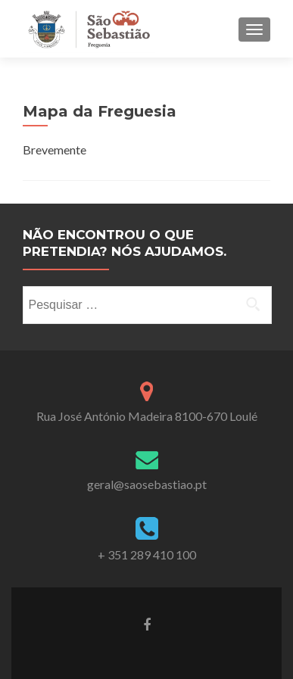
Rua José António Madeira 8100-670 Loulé (146, 416)
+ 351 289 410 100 (147, 554)
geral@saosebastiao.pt (147, 484)
